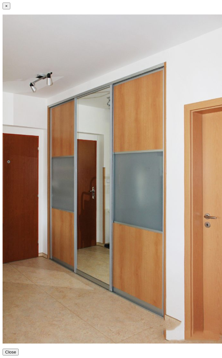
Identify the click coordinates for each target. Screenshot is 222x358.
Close (10, 352)
